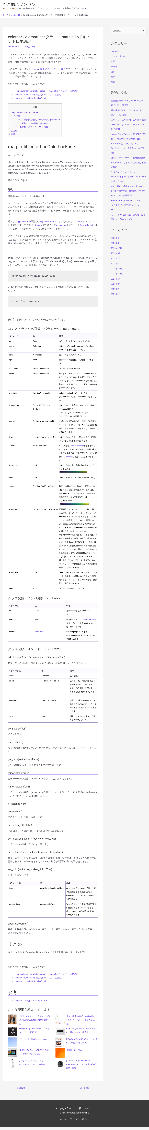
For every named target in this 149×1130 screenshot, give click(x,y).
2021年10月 (117, 279)
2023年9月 (116, 259)
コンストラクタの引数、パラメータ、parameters (38, 120)
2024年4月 (116, 243)
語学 (113, 72)
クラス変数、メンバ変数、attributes (32, 124)
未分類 (114, 67)
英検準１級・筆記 (75, 1052)
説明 (16, 116)
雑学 (113, 77)
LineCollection (90, 620)
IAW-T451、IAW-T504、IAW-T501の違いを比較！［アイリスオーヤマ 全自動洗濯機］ (128, 125)
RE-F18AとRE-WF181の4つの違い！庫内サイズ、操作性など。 (81, 1033)
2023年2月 (116, 269)
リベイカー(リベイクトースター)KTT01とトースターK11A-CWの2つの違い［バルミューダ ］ (128, 182)
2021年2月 (116, 294)
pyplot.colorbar (24, 222)
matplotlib (13, 47)
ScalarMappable (16, 229)
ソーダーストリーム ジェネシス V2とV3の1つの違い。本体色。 (34, 1065)
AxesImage (64, 226)
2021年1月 (116, 299)
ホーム (61, 1121)
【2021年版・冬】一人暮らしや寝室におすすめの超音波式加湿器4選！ (34, 1021)
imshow (41, 226)
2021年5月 (116, 284)
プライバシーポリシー (79, 1121)
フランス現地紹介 (120, 57)
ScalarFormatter (78, 446)
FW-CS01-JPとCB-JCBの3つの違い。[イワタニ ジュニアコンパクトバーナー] (128, 210)
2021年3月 (116, 289)
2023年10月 (117, 253)
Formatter (69, 457)
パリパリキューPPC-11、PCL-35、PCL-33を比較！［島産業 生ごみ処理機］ (128, 154)
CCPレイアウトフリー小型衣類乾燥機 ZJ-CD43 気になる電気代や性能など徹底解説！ (128, 168)
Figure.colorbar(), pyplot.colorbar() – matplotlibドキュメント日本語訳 (50, 91)
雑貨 (113, 83)
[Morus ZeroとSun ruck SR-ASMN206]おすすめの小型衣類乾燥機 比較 (82, 1066)
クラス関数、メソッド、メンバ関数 (32, 127)
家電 (113, 62)
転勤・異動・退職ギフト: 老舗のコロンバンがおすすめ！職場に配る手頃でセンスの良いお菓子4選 (128, 196)
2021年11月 (117, 274)
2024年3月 (116, 248)
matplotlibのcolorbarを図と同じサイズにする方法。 (41, 95)
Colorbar (81, 222)
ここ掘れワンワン (21, 4)
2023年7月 (116, 264)
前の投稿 (20, 1090)
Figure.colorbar (49, 222)
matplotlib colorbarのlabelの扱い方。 (33, 99)
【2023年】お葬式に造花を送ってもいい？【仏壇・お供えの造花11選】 (81, 1021)
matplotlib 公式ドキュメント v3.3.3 (51, 70)
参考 (12, 135)
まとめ (13, 131)
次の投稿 (85, 1090)
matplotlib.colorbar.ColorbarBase (26, 113)
